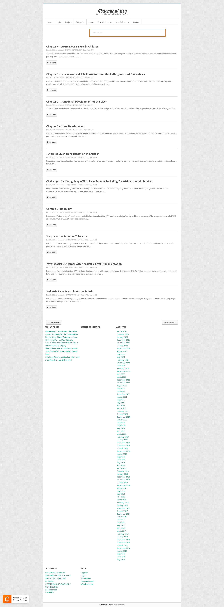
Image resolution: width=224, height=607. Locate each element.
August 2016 (122, 551)
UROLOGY (49, 593)
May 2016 (121, 560)
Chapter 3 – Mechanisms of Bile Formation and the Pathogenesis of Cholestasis (95, 74)
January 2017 (122, 537)
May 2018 (121, 494)
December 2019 (123, 443)
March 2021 (121, 408)
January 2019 (122, 474)
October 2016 (122, 545)
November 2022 (123, 383)
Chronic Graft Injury (59, 208)
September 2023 (123, 371)
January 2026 (122, 337)
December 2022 (123, 380)
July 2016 (121, 554)
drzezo (60, 50)
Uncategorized (51, 590)
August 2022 (122, 386)
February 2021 (123, 411)
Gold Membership (104, 22)
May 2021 (121, 403)
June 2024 (121, 366)
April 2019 (121, 465)
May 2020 (121, 428)
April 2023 (121, 374)
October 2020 (122, 414)
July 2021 (121, 400)
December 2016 (123, 540)
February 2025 (123, 360)
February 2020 (123, 437)
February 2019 (123, 471)
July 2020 (121, 423)
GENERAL (49, 581)
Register (68, 22)
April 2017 (121, 528)
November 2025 (123, 343)
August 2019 (122, 454)
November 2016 (123, 542)
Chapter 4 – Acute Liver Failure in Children (72, 46)
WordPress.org (87, 584)
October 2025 (122, 346)
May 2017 (121, 525)
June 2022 (121, 391)
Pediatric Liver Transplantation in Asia (69, 291)
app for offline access (111, 605)
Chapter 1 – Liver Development (65, 126)
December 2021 (123, 394)
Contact (136, 22)
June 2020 (121, 425)
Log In (58, 22)
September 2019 (123, 451)
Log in (83, 575)
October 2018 (122, 482)
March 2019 (121, 468)
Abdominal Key (112, 11)
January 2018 (122, 505)
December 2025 (123, 340)
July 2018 (121, 491)
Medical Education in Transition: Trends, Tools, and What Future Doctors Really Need (61, 351)
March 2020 (121, 434)
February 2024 (123, 368)
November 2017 (123, 508)
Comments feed (87, 581)
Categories (80, 22)
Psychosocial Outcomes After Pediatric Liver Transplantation (84, 263)
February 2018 (123, 502)
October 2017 (122, 511)
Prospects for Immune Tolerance (66, 236)
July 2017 (121, 520)
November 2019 (123, 445)
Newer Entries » (170, 322)
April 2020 (121, 431)
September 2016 (123, 548)
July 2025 (121, 354)
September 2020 (123, 417)
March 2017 (121, 531)
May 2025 (121, 357)
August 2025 (122, 351)
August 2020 (122, 420)
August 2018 (122, 488)
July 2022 (121, 388)
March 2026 (121, 331)
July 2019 (121, 457)
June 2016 (121, 557)
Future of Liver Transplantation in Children (72, 153)
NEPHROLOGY (51, 587)
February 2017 (123, 534)
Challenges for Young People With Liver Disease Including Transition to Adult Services (99, 181)
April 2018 (121, 497)
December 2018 (123, 477)
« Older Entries (54, 322)
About (91, 22)
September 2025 (123, 348)
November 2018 (123, 480)
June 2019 (121, 460)
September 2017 (123, 514)
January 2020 (122, 440)
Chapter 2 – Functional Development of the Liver (76, 101)
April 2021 (121, 405)
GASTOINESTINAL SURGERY (58, 575)
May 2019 (121, 463)
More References (122, 22)
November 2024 (123, 363)
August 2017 (122, 517)
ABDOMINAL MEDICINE (55, 573)
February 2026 (123, 334)
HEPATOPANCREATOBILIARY (76, 157)
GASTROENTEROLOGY (73, 50)
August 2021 (122, 397)
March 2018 (121, 500)
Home (49, 22)
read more (51, 62)
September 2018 (123, 485)
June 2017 (121, 522)
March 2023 (121, 377)
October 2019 (122, 448)
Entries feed (86, 578)
